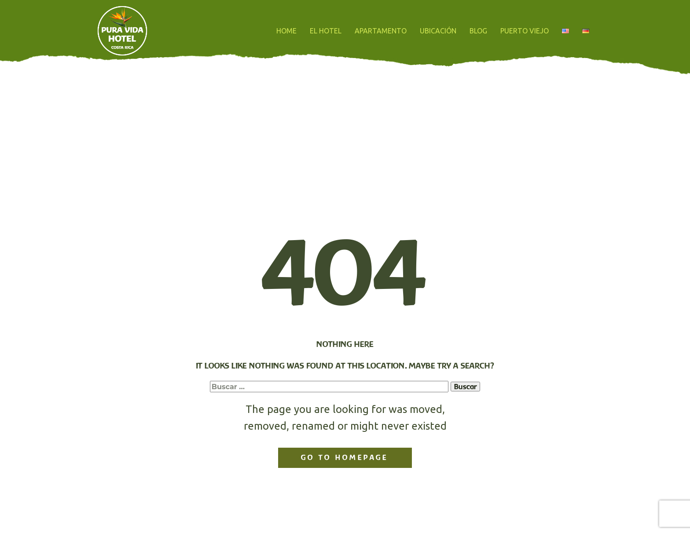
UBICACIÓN (438, 31)
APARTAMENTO (381, 31)
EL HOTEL (325, 31)
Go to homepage (344, 457)
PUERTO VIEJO (524, 31)
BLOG (478, 31)
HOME (286, 31)
